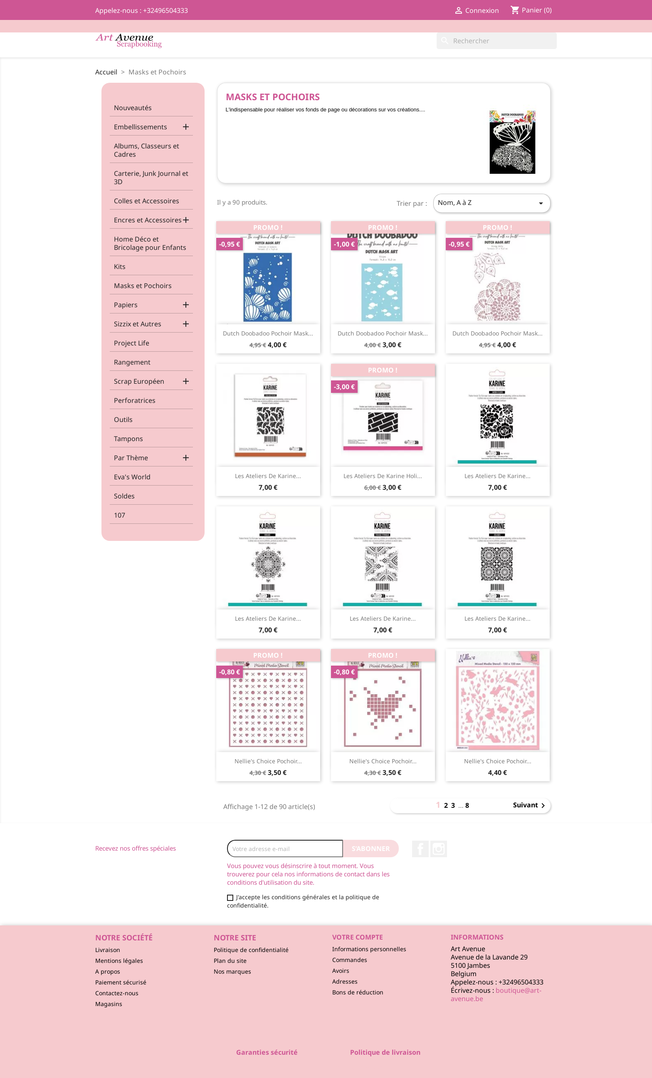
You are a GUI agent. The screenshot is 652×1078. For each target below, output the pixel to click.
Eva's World (132, 476)
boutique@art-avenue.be (496, 994)
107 (119, 515)
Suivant (530, 806)
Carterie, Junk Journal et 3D (151, 177)
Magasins (108, 1004)
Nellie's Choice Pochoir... (268, 761)
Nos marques (232, 971)
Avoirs (340, 970)
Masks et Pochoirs (143, 285)
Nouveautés (133, 107)
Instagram (438, 849)
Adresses (345, 981)
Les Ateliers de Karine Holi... (382, 476)
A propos (107, 971)
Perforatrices (135, 400)
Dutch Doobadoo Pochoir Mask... (268, 333)
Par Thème (131, 457)
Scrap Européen (139, 381)
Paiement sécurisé (120, 982)
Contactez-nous (116, 993)
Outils (123, 419)
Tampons (128, 438)
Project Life (131, 343)
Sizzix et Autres (137, 323)
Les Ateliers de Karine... (268, 476)
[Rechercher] (497, 40)
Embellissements (140, 126)
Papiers (126, 304)
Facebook (420, 849)
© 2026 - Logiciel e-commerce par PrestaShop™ (326, 1067)
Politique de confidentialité (251, 950)
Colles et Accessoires (146, 200)
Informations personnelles (369, 949)
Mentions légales (119, 961)
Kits (120, 266)
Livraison (107, 950)
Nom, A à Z (492, 203)
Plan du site (230, 961)
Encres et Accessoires (148, 219)
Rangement (132, 362)
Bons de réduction (357, 992)
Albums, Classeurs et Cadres (146, 150)
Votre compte (357, 937)
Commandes (349, 960)
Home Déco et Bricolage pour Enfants (150, 243)
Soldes (124, 496)
